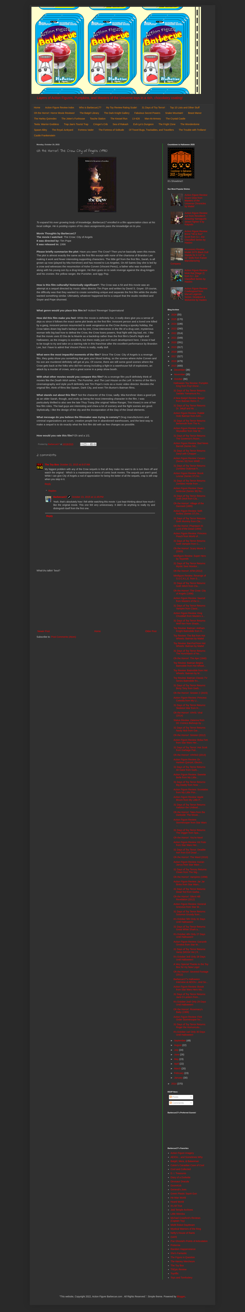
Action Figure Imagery (182, 1153)
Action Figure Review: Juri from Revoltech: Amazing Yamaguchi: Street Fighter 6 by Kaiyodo (196, 219)
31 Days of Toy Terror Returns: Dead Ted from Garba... (190, 890)
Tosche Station (97, 118)
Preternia (175, 1245)
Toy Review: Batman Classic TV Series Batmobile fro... (190, 679)
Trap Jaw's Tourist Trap (76, 124)
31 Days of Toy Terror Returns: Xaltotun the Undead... (190, 806)
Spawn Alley (40, 129)
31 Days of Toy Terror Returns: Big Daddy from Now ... (190, 783)
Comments (177, 1103)
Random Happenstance (183, 1249)
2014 (174, 1083)
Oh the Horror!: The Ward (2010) (191, 857)
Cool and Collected (181, 1169)
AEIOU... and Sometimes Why (187, 1157)
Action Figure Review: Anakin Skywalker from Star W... (189, 430)
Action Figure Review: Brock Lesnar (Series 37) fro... (188, 474)
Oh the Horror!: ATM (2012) (188, 571)
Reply (48, 484)
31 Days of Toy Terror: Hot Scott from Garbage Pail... (190, 749)
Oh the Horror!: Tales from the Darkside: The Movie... (189, 813)
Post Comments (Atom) (63, 636)
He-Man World (178, 1197)
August (178, 1045)
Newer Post (43, 631)
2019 (174, 347)
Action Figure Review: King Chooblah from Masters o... (189, 614)
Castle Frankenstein (44, 135)
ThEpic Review (178, 1269)
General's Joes (178, 1189)
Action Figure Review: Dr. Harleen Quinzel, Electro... (189, 761)
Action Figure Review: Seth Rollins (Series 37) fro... (188, 512)
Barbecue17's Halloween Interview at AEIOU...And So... (191, 980)
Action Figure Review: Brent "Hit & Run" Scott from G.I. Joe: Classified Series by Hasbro (196, 237)
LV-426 (136, 118)
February (179, 1073)
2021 (174, 337)
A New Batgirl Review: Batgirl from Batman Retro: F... (189, 399)
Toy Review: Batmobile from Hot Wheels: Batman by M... (190, 672)
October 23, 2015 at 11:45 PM (87, 497)
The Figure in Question (183, 1257)
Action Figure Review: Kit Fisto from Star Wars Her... (190, 843)
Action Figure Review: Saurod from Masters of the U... (189, 599)
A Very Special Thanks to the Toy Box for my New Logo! (191, 965)
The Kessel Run (118, 118)
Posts (174, 1097)
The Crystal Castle (175, 118)
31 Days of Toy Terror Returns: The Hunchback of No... (190, 652)
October (178, 379)
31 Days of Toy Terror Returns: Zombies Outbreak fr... (190, 467)
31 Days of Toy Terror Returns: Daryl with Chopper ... (190, 452)
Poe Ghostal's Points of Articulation (189, 1241)
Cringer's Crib (100, 124)
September (180, 1040)
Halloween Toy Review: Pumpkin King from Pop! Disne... (191, 384)
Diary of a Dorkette (181, 1177)
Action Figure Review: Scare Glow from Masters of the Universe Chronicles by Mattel (196, 201)
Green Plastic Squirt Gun (184, 1193)
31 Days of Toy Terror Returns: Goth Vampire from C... (190, 542)
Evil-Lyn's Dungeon (143, 124)
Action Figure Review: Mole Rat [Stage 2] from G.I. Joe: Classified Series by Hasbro (196, 276)
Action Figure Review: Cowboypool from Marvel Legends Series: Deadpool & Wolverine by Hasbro (196, 294)
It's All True (176, 1205)
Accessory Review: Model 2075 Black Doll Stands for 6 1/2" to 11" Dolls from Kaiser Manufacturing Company (189, 256)
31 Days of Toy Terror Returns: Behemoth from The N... (190, 422)
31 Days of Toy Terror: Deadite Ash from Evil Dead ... (190, 851)
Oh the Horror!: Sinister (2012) (190, 735)
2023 (174, 328)
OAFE (174, 1237)
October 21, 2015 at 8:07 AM (75, 464)
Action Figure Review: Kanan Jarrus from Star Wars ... (189, 863)
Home (37, 107)
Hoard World (177, 1201)
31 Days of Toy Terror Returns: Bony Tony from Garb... (190, 687)
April (176, 1063)
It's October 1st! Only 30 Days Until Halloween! (189, 1033)
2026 (174, 314)
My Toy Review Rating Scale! (121, 107)
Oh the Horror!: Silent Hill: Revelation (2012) (187, 898)
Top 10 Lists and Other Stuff (184, 107)
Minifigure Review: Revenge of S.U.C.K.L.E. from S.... (190, 577)
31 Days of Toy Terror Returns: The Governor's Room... (190, 437)
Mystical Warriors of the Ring (186, 1228)
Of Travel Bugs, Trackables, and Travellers (151, 129)
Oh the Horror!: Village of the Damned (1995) (189, 505)
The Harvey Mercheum (183, 1261)
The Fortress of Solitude (111, 129)
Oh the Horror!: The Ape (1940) (190, 658)
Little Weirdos (178, 1213)
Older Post (151, 631)
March (177, 1068)
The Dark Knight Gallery (116, 113)
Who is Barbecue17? (90, 107)
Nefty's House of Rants (183, 1233)
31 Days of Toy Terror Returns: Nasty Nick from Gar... (190, 729)
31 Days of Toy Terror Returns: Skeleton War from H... (190, 706)
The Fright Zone (167, 124)
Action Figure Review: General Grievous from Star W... (190, 905)
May (176, 1059)
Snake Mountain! (174, 113)
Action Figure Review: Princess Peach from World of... (190, 535)
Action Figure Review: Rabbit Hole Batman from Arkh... (189, 414)
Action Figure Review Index (59, 107)
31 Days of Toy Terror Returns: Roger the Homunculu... (190, 1026)
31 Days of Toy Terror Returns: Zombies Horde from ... (190, 482)
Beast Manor (194, 113)
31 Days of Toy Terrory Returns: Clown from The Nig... (190, 871)
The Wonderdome (189, 124)
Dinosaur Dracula (180, 1181)
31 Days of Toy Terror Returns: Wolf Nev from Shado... (190, 622)
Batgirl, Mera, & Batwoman (185, 1161)
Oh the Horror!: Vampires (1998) (191, 877)
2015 (174, 365)
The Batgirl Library (89, 113)
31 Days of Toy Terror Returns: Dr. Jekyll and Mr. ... (190, 407)
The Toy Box (52, 464)
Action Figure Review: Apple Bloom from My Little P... (188, 798)
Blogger (181, 1296)
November (180, 374)
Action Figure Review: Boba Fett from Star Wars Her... (191, 741)
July (176, 1050)
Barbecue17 (60, 497)
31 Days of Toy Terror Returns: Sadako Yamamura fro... (190, 392)
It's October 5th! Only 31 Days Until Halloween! (189, 920)
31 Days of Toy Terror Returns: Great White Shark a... (190, 928)
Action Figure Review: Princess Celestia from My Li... (190, 699)
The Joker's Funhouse (73, 118)
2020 (174, 342)
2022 (174, 333)
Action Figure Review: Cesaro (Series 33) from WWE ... (189, 459)
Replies (52, 491)
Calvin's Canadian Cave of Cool (187, 1165)
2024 (174, 323)
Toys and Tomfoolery (181, 1277)
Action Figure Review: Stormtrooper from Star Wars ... (190, 822)
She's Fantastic (179, 1253)
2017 (174, 356)
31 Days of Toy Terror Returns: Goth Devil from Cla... (190, 497)
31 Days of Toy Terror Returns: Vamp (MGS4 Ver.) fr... (190, 950)
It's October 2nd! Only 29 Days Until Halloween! (190, 1003)
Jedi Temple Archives (182, 1209)
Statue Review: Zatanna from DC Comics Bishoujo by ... (189, 721)
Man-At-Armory (153, 118)
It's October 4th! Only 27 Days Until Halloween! (189, 935)
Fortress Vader (86, 129)
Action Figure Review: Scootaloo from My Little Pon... (191, 791)
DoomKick (176, 1185)
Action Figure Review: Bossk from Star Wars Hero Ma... (189, 988)
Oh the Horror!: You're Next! (188, 837)
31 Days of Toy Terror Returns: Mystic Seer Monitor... (190, 565)
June (177, 1054)
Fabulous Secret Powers (147, 113)
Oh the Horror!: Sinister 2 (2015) (191, 693)
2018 (174, 351)
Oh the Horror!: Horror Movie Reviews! (54, 113)
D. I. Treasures (178, 1173)
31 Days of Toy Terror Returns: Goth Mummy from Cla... (190, 520)
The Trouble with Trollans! (192, 129)
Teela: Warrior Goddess (46, 124)
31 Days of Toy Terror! (153, 107)
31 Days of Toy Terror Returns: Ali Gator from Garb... (190, 768)
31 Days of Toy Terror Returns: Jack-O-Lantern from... (190, 995)
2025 (174, 319)
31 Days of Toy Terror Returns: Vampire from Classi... (190, 607)
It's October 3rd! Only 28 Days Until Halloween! (189, 958)
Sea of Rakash (120, 124)
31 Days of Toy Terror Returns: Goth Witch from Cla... (190, 584)
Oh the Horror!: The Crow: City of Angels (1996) (190, 592)
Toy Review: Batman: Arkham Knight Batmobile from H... (189, 629)
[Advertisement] (97, 601)
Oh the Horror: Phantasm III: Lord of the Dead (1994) (188, 527)
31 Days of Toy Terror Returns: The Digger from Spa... (190, 831)
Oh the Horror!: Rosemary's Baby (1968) (188, 1011)
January (178, 1077)
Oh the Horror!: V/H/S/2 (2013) (190, 755)
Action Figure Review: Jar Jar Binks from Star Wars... (189, 883)
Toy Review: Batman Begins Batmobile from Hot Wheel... (190, 664)
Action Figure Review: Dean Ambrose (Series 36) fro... (188, 489)
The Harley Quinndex (45, 118)
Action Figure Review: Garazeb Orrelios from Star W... (190, 943)
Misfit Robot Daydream (183, 1225)
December (180, 369)
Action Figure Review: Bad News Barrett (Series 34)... (191, 445)
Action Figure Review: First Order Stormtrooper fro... (188, 1018)
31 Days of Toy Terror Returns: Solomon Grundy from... (190, 913)
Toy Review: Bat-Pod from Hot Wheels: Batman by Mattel (190, 645)
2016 (174, 361)
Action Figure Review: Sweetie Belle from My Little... (190, 776)
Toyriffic (175, 1273)
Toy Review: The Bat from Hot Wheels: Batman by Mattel (189, 637)
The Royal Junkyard (62, 129)
